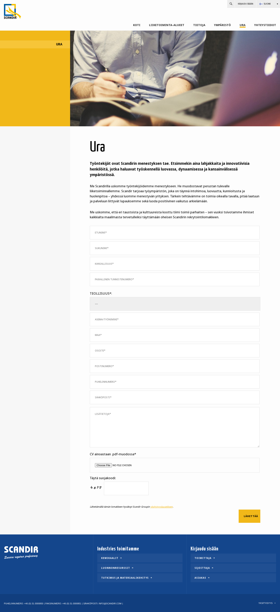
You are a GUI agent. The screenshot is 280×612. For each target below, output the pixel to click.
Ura (243, 25)
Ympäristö (222, 25)
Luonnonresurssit (115, 568)
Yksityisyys (265, 603)
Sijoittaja (202, 568)
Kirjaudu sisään (245, 4)
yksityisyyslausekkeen (161, 506)
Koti (136, 25)
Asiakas (200, 577)
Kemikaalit (109, 558)
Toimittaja (203, 558)
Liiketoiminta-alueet (166, 25)
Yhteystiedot (265, 25)
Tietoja (199, 25)
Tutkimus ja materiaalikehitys (125, 577)
